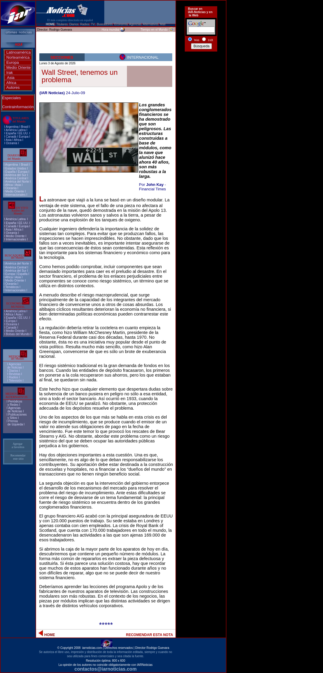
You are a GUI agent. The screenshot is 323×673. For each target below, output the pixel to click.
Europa (12, 62)
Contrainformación (18, 107)
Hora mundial (110, 29)
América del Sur (15, 175)
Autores (13, 87)
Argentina (12, 126)
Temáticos (12, 287)
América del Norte (17, 181)
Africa (11, 82)
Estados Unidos (15, 168)
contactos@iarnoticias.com (105, 669)
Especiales (11, 98)
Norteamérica (17, 57)
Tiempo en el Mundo (154, 29)
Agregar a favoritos (18, 445)
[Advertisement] (201, 75)
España (11, 133)
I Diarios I (14, 370)
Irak (9, 72)
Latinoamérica (18, 52)
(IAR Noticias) (52, 93)
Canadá (11, 136)
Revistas (14, 374)
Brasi (24, 126)
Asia (10, 77)
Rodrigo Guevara (60, 29)
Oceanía (11, 143)
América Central (16, 178)
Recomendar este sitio (18, 457)
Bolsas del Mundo (18, 334)
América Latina (16, 130)
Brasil (24, 164)
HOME (50, 24)
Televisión (15, 380)
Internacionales (15, 194)
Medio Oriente (18, 67)
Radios (13, 377)
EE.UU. (23, 133)
